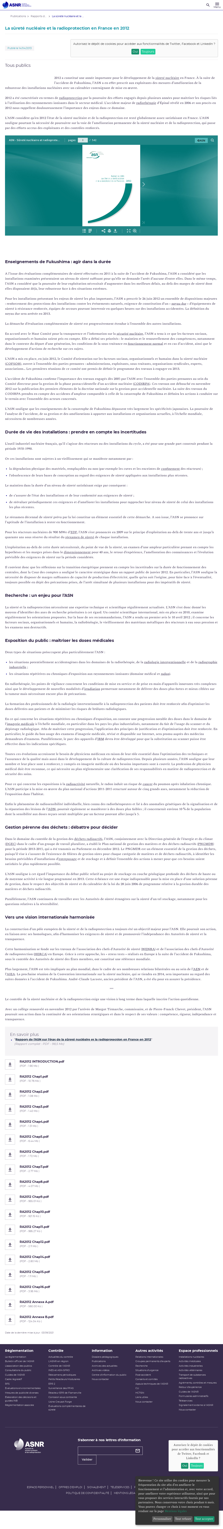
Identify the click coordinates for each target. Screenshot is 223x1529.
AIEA (20, 979)
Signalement (96, 1505)
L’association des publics (23, 1376)
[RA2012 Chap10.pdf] (111, 1225)
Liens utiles (140, 1407)
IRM (127, 743)
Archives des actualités (105, 1376)
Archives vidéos (102, 1380)
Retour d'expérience (186, 1406)
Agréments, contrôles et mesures (189, 1400)
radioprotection (76, 97)
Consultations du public (23, 1380)
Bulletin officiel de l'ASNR (25, 1371)
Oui (129, 51)
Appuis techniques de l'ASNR (150, 1394)
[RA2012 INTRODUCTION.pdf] (111, 1074)
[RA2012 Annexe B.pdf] (111, 1330)
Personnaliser (162, 1519)
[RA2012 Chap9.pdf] (111, 1210)
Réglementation (24, 1360)
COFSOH (33, 363)
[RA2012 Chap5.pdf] (111, 1150)
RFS (12, 1394)
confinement (175, 468)
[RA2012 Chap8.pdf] (111, 1195)
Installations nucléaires (188, 1372)
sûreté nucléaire (172, 77)
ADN (85, 814)
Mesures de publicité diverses (27, 1403)
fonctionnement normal (169, 343)
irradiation (114, 693)
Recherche (140, 1376)
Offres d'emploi (70, 1505)
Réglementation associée (24, 1415)
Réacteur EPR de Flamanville (68, 1403)
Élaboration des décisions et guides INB (26, 1409)
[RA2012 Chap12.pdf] (111, 1255)
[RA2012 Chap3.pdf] (111, 1120)
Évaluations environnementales (28, 1398)
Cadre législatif (18, 1389)
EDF (79, 532)
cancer (153, 789)
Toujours (142, 51)
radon (170, 678)
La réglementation (20, 1367)
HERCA (62, 959)
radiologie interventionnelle (170, 667)
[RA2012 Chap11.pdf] (111, 1240)
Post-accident (142, 1385)
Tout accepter (204, 1519)
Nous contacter (101, 1389)
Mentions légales (127, 1511)
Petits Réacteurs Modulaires (67, 1389)
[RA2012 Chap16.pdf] (111, 1300)
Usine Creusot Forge (63, 1412)
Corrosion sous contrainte (66, 1407)
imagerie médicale (30, 728)
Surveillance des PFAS (64, 1398)
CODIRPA (151, 383)
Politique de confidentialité (87, 1511)
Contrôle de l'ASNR (62, 1376)
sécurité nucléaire (135, 333)
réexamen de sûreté (96, 537)
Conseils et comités (145, 1389)
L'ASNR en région (62, 1371)
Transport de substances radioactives (188, 1392)
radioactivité (81, 789)
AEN (202, 974)
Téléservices (182, 1419)
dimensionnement (99, 552)
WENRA (153, 954)
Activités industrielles (187, 1381)
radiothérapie (169, 102)
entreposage (113, 863)
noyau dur (198, 303)
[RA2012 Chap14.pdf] (111, 1270)
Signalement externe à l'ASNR (192, 1424)
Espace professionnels (188, 1363)
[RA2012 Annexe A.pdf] (111, 1315)
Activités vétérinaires (187, 1385)
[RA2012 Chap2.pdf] (111, 1105)
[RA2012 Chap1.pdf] (111, 1090)
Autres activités (148, 1360)
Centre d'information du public (110, 1385)
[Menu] (217, 5)
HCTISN (138, 1403)
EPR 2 (55, 1394)
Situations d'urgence (145, 1380)
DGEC (26, 848)
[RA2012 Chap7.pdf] (111, 1180)
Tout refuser (183, 1519)
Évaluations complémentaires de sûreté (68, 1418)
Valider (88, 1478)
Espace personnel (40, 1505)
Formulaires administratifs (190, 1415)
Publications (100, 1371)
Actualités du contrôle (64, 1367)
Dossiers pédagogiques (106, 1367)
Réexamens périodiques (65, 1385)
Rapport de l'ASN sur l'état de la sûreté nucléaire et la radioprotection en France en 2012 (88, 1049)
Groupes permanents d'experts (151, 1371)
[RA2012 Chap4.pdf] (111, 1135)
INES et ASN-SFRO (62, 1380)
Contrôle (59, 1360)
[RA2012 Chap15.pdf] (111, 1285)
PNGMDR (18, 853)
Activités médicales (186, 1376)
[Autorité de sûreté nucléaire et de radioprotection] (17, 5)
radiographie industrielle (33, 672)
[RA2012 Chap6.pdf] (111, 1165)
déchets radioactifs (94, 843)
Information (103, 1360)
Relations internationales (148, 1367)
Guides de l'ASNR (20, 1385)
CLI (136, 1398)
